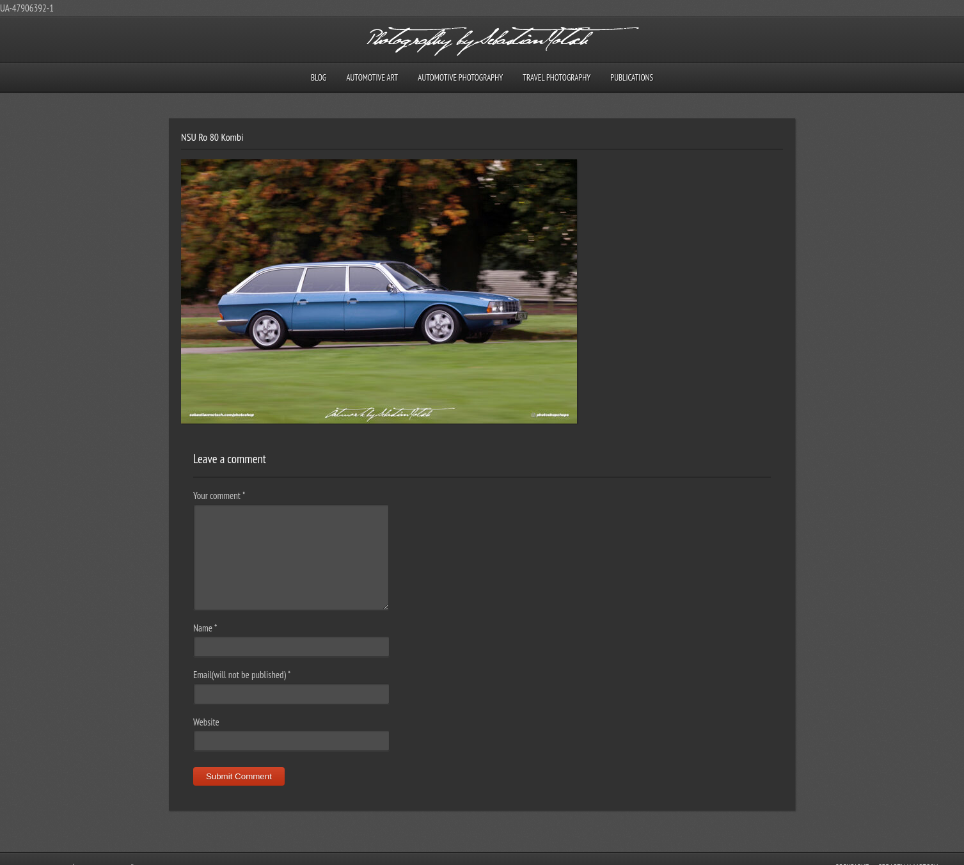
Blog (318, 77)
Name (205, 628)
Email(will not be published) (242, 675)
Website (206, 722)
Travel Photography (556, 77)
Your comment (219, 495)
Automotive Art (372, 77)
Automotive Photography (460, 77)
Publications (631, 77)
